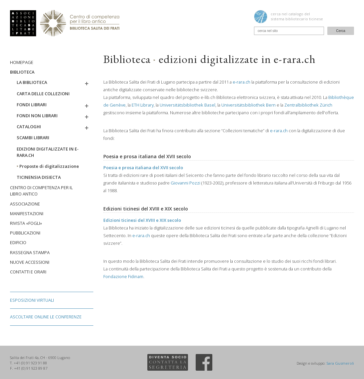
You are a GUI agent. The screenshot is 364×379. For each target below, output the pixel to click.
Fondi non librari (37, 116)
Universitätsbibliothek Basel (187, 105)
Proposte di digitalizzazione (48, 166)
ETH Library (143, 105)
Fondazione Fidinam (123, 276)
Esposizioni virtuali (32, 300)
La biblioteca (32, 82)
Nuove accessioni (29, 262)
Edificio (18, 242)
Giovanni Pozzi (185, 183)
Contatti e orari (28, 272)
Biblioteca (22, 72)
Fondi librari (32, 105)
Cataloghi (29, 127)
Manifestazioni (26, 213)
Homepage (21, 62)
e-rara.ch (241, 82)
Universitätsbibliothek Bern (248, 105)
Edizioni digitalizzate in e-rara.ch (48, 152)
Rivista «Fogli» (26, 223)
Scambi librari (33, 138)
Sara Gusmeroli (340, 363)
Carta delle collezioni (43, 94)
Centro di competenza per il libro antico (41, 191)
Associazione (25, 204)
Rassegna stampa (30, 252)
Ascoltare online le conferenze (46, 317)
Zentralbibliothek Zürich (308, 105)
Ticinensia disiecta (39, 177)
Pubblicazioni (25, 233)
